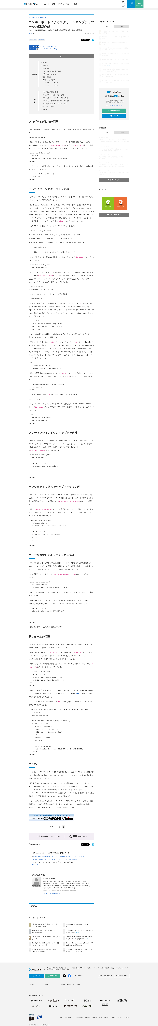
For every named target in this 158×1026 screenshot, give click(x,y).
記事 (53, 4)
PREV (50, 827)
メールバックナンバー (114, 105)
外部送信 (127, 1017)
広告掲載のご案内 (121, 976)
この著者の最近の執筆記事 (51, 893)
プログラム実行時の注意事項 (52, 71)
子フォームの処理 (48, 106)
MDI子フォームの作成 (51, 86)
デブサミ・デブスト (64, 4)
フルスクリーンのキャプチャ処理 (53, 95)
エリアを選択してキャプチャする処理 (55, 104)
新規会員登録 (113, 111)
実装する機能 (47, 77)
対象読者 (45, 65)
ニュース (46, 4)
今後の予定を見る (114, 215)
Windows (41, 40)
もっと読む (35, 864)
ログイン (114, 116)
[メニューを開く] (19, 4)
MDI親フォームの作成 (51, 83)
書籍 (75, 4)
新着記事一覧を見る (114, 180)
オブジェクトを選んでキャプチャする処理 (56, 101)
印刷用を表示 (34, 844)
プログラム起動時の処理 (50, 92)
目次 (76, 56)
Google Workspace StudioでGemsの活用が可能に (115, 59)
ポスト (85, 40)
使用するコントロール (50, 74)
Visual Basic (33, 40)
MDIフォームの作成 (49, 80)
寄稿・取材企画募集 (105, 976)
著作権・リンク (69, 1017)
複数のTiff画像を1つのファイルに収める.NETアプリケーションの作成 (55, 859)
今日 (107, 26)
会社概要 (94, 1017)
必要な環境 (46, 68)
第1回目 (78, 693)
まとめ (45, 109)
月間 (122, 26)
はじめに (45, 62)
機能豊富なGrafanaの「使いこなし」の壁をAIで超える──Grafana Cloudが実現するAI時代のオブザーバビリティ (114, 141)
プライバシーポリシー (116, 1017)
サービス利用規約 (103, 1017)
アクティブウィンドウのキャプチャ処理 (55, 98)
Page (34, 74)
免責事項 (87, 1017)
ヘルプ (61, 1017)
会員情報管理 (79, 1017)
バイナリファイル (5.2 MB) (48, 49)
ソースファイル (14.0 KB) (48, 46)
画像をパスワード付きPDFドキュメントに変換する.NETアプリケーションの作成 (58, 856)
